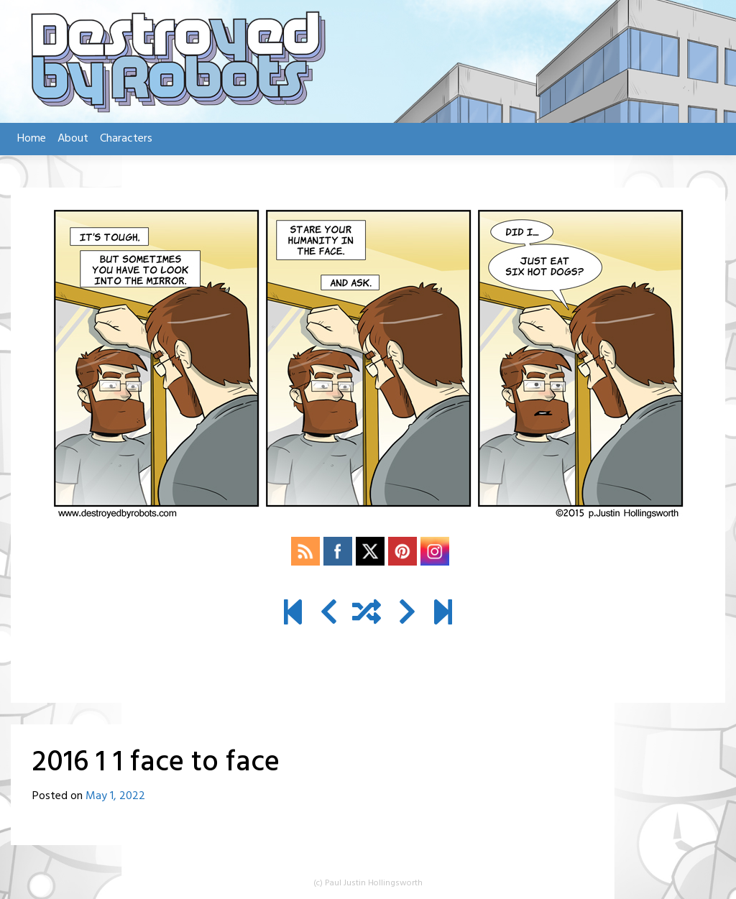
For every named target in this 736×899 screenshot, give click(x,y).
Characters (126, 138)
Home (31, 138)
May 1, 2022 (115, 796)
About (73, 138)
